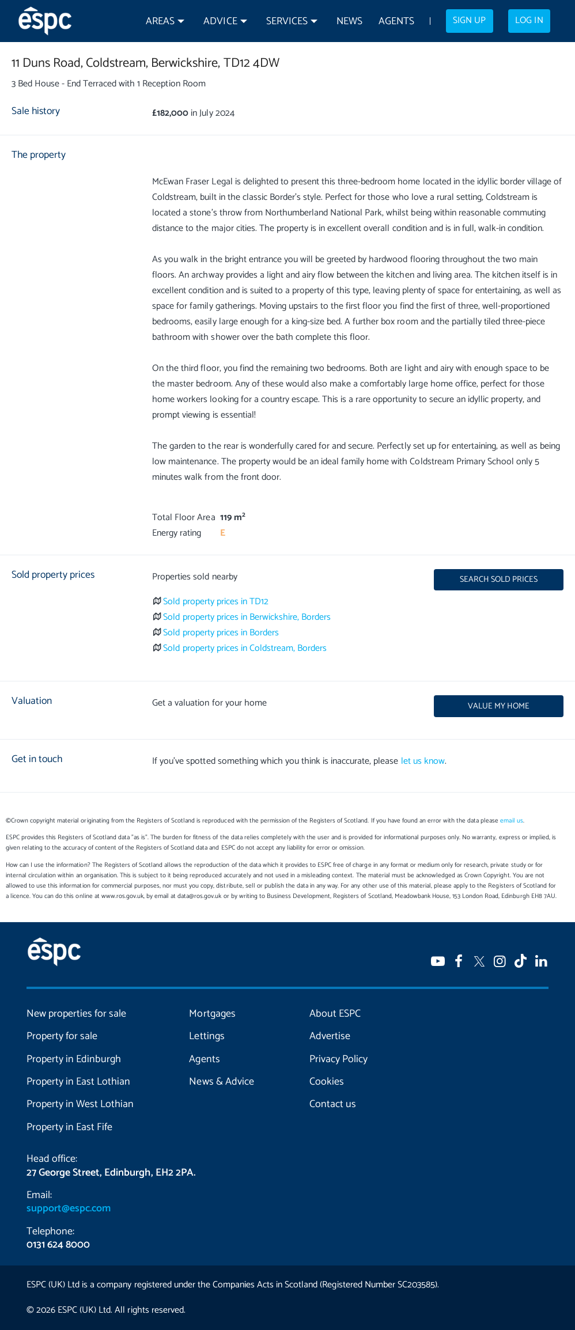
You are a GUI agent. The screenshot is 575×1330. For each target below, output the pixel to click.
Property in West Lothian (80, 1104)
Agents (396, 21)
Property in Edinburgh (74, 1059)
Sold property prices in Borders (221, 633)
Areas (160, 21)
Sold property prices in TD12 (215, 601)
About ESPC (335, 1013)
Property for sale (62, 1036)
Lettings (206, 1036)
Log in (529, 20)
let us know (423, 761)
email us (511, 821)
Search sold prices (499, 579)
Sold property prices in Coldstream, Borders (245, 648)
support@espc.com (69, 1208)
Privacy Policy (338, 1059)
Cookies (326, 1081)
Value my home (498, 706)
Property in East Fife (69, 1127)
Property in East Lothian (78, 1081)
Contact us (332, 1104)
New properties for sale (76, 1013)
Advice (220, 21)
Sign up (469, 20)
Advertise (329, 1036)
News (349, 21)
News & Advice (221, 1081)
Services (287, 21)
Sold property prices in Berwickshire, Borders (247, 617)
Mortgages (212, 1013)
